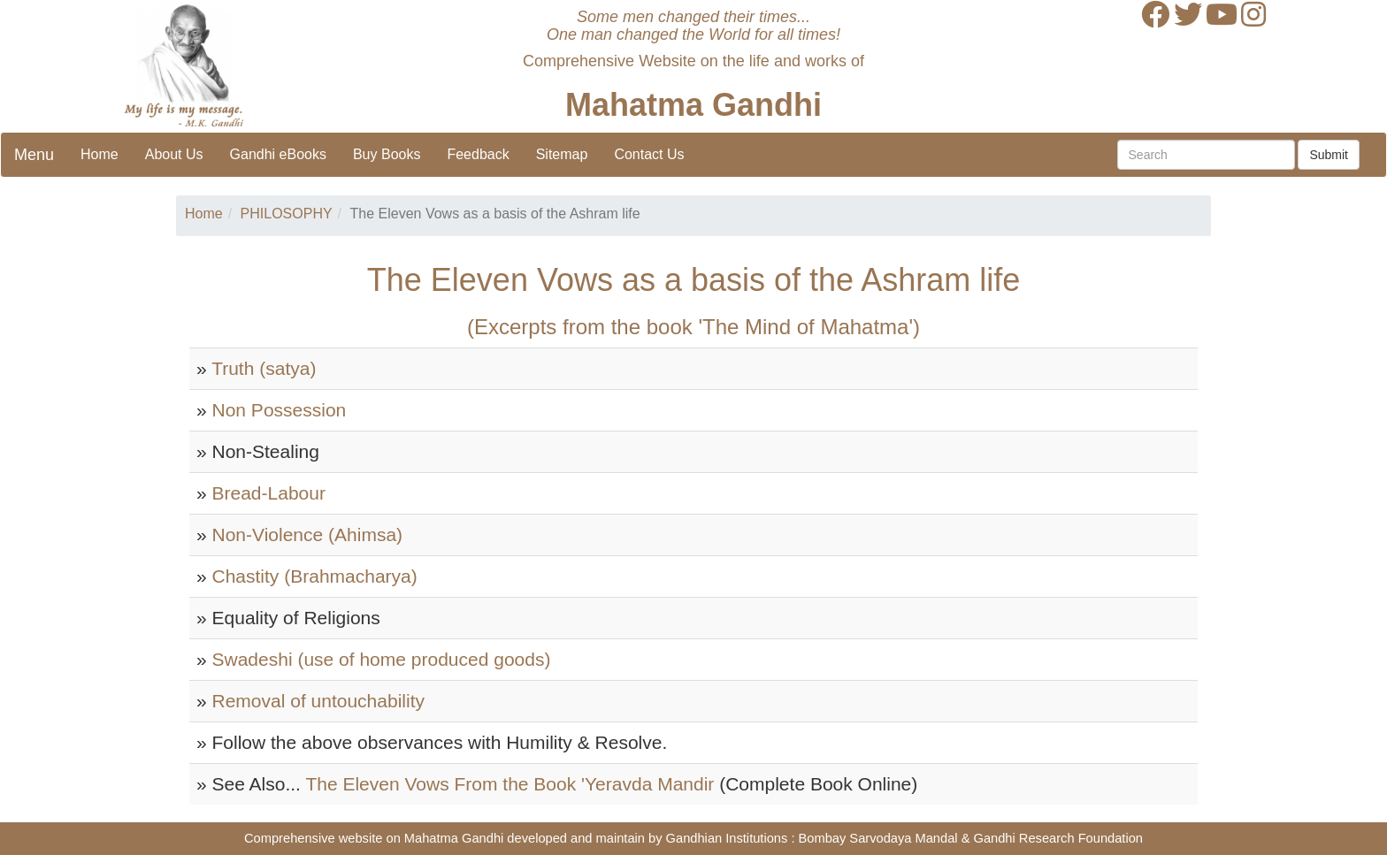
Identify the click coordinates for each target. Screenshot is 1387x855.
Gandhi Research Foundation (1058, 838)
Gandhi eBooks (278, 154)
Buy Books (386, 154)
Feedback (478, 154)
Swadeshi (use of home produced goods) (381, 659)
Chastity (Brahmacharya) (315, 576)
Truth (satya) (263, 368)
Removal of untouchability (318, 701)
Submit (1328, 155)
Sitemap (562, 154)
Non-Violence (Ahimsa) (307, 534)
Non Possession (279, 410)
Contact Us (649, 154)
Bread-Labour (269, 493)
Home (99, 154)
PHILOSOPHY (287, 213)
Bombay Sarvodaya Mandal (878, 838)
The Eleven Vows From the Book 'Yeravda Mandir (509, 784)
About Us (174, 154)
